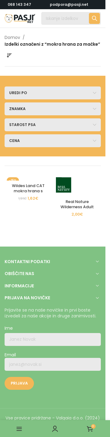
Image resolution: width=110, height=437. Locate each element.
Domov (12, 37)
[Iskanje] (71, 18)
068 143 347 (19, 4)
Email (53, 361)
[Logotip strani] (20, 18)
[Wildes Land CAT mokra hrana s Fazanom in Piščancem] (28, 178)
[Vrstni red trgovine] (9, 55)
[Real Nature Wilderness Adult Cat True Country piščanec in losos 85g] (77, 186)
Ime (9, 328)
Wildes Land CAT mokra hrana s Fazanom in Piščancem (28, 194)
